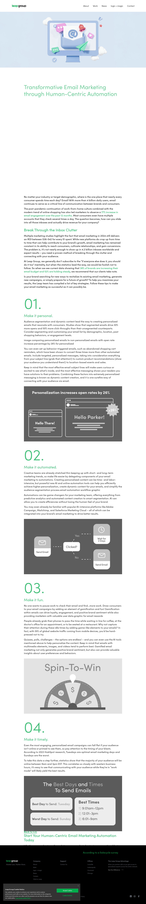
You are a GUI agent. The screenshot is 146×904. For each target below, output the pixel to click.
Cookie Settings (67, 895)
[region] (41, 892)
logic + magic (117, 5)
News (104, 5)
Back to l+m (30, 831)
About (86, 5)
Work (95, 5)
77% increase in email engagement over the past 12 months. (71, 650)
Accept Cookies (67, 890)
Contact (130, 5)
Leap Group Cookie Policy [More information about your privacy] (23, 898)
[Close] (78, 885)
